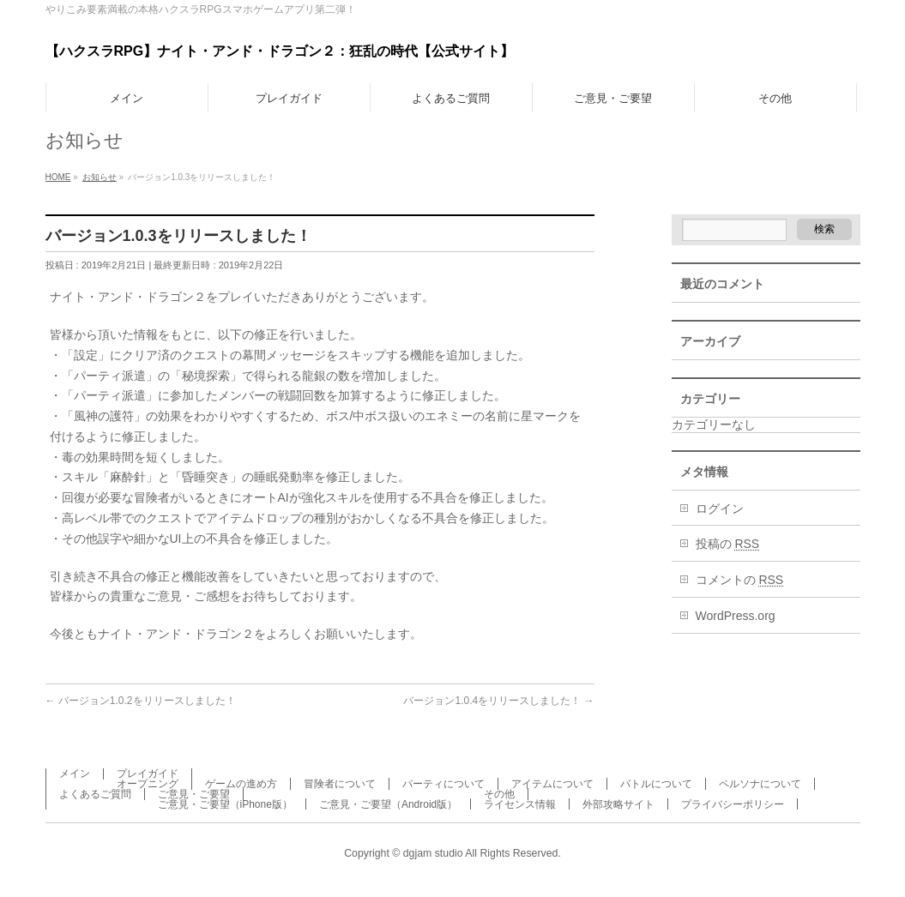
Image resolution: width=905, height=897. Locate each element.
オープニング (147, 784)
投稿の (728, 544)
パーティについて (443, 784)
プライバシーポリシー (732, 804)
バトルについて (656, 784)
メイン (74, 774)
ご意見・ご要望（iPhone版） (225, 804)
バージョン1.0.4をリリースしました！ (498, 701)
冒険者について (340, 784)
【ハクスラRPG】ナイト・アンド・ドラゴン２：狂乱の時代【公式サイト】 (280, 51)
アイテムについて (552, 784)
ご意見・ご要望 (194, 794)
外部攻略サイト (618, 804)
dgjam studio (433, 853)
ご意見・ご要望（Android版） (388, 804)
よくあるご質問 (95, 794)
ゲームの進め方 (241, 784)
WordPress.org (735, 616)
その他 (499, 794)
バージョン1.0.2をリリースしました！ (140, 701)
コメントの (740, 580)
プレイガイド (147, 774)
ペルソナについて (760, 784)
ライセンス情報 (520, 804)
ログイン (720, 508)
